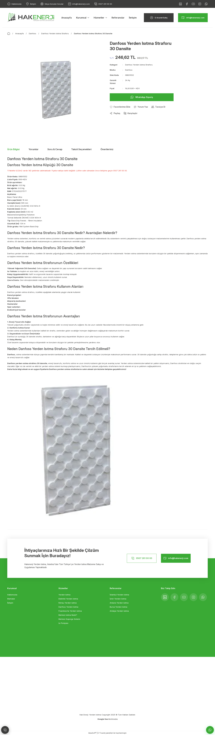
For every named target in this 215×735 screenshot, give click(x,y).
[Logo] (30, 17)
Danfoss (128, 70)
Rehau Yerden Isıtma (68, 603)
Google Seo (102, 719)
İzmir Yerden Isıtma (118, 599)
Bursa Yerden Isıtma (118, 607)
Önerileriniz (107, 149)
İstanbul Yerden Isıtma (119, 595)
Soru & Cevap (54, 149)
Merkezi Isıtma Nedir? (68, 615)
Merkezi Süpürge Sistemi (69, 619)
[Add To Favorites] (120, 106)
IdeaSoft (92, 733)
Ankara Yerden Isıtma (119, 603)
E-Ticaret (101, 733)
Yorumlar (33, 149)
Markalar (11, 599)
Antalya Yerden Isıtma (119, 611)
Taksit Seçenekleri (81, 149)
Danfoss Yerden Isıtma (68, 607)
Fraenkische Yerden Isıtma (70, 611)
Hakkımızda (12, 595)
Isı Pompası (63, 623)
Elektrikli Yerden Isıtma (68, 599)
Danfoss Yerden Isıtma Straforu (139, 65)
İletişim (10, 603)
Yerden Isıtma (64, 595)
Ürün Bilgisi (13, 149)
